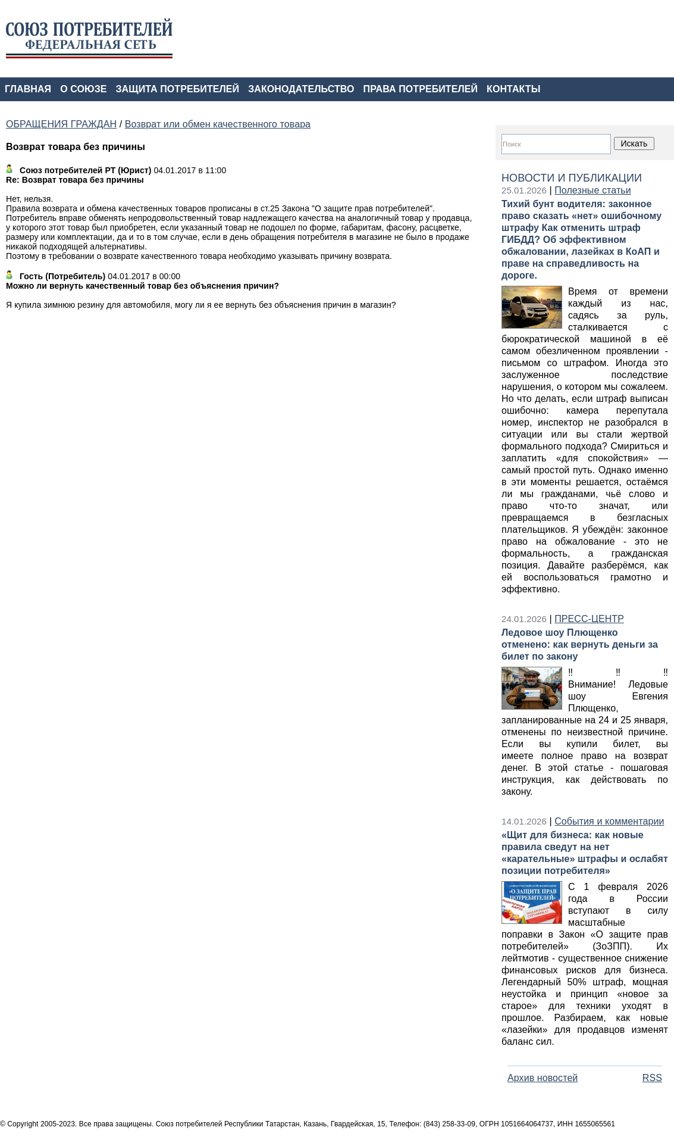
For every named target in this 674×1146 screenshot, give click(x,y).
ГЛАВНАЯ (28, 89)
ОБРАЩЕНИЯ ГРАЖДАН (61, 124)
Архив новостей (542, 1078)
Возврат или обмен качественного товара (218, 124)
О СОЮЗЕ (83, 89)
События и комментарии (609, 821)
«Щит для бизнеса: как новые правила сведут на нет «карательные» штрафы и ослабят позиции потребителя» (584, 853)
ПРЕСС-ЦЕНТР (589, 619)
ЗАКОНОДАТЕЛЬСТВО (301, 89)
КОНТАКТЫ (513, 89)
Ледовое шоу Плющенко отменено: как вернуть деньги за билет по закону (579, 644)
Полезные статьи (592, 190)
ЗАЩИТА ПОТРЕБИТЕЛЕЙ (178, 89)
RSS (652, 1078)
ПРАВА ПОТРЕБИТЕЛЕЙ (420, 89)
